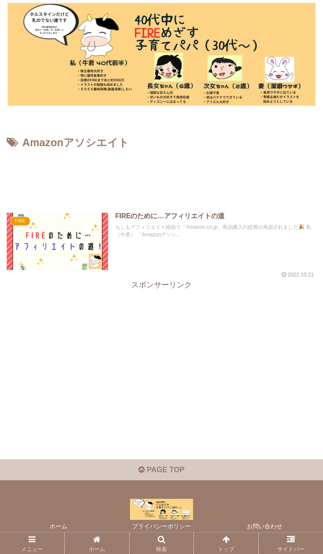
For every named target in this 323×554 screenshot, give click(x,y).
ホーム (58, 527)
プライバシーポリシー (161, 527)
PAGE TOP (161, 470)
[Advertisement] (161, 175)
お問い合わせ (264, 527)
